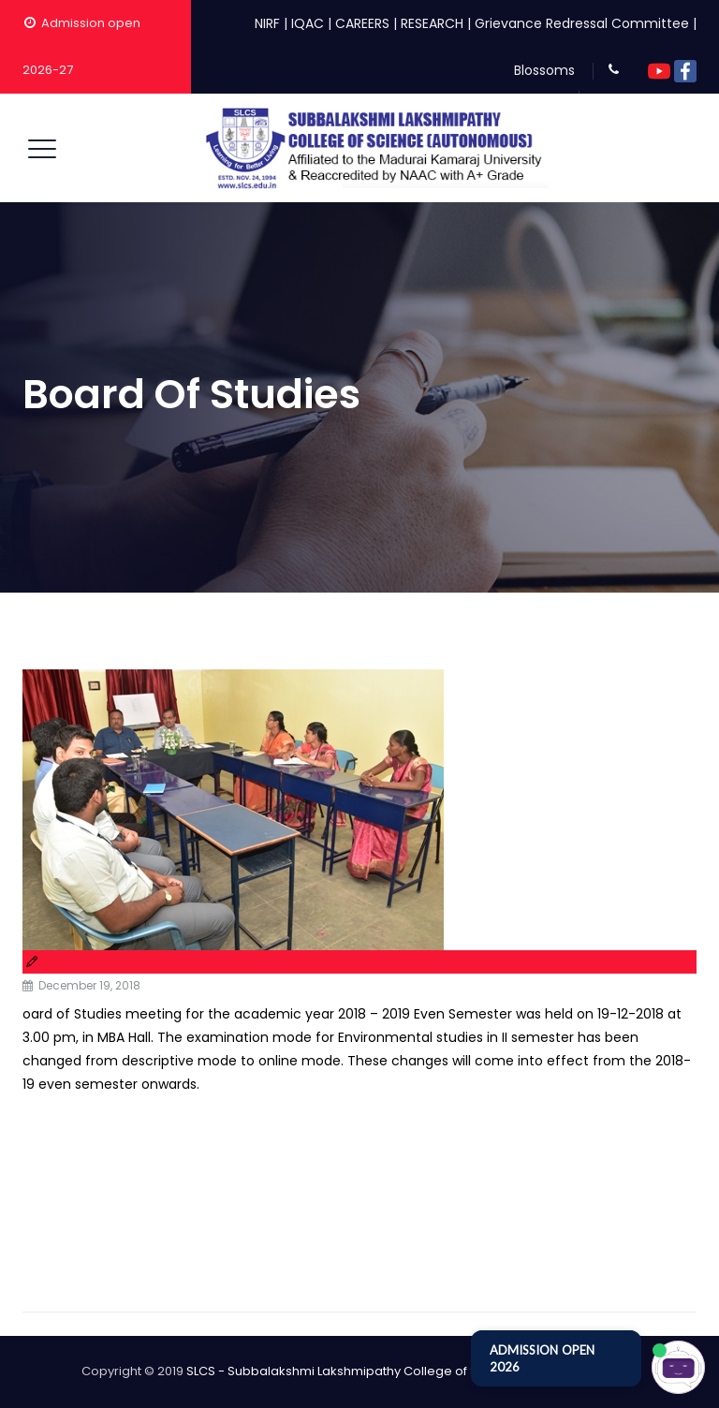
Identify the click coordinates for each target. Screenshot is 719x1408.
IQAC (307, 23)
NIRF (267, 23)
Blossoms (544, 70)
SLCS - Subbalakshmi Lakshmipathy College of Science (353, 1371)
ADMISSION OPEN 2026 (542, 1358)
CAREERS (362, 23)
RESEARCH (432, 23)
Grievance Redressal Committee (582, 23)
